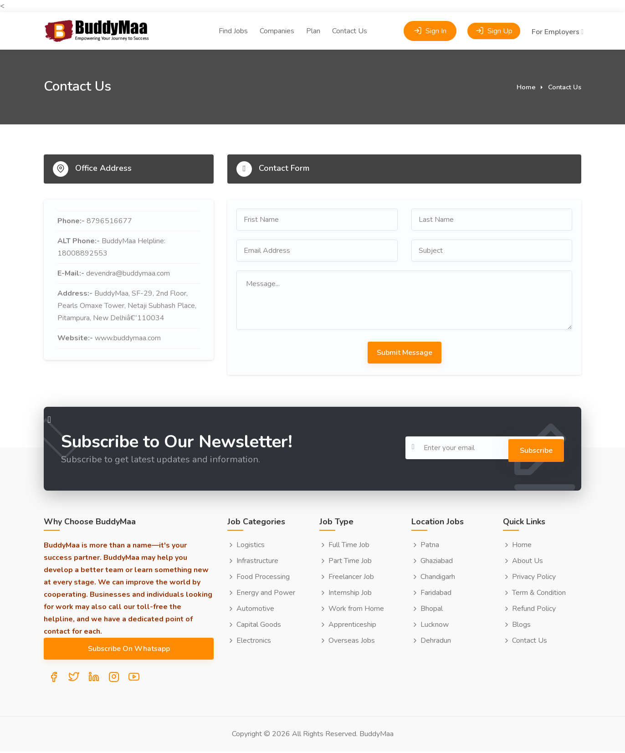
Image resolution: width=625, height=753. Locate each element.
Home (526, 87)
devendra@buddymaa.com (128, 273)
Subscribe (530, 448)
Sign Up (494, 19)
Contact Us (349, 19)
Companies (277, 19)
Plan (313, 19)
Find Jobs (233, 19)
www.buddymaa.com (128, 338)
